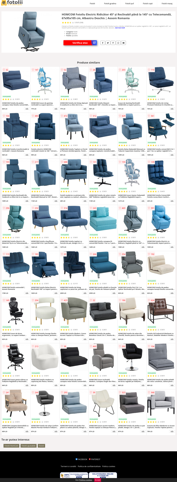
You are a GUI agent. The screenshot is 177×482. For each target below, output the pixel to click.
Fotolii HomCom (11, 446)
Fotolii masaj (167, 3)
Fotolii (92, 3)
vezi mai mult (120, 28)
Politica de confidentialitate (89, 466)
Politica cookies (108, 466)
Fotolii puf (129, 3)
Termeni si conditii (68, 466)
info (27, 109)
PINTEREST (94, 459)
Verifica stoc (85, 42)
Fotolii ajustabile (28, 446)
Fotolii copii (148, 3)
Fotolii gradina (110, 3)
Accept (98, 480)
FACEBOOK (81, 459)
